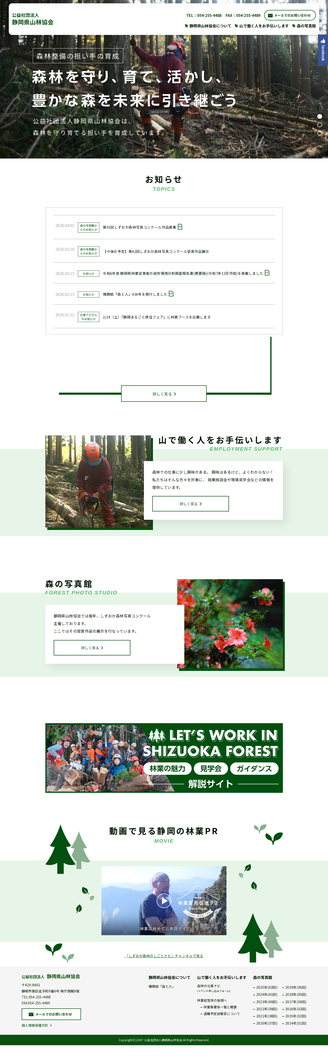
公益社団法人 (51, 990)
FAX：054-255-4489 (237, 14)
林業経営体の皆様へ (212, 1014)
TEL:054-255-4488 (36, 1010)
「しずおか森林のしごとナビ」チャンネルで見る (164, 969)
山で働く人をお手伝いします (222, 991)
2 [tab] (319, 124)
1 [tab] (319, 116)
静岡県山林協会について (169, 991)
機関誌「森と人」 (162, 1000)
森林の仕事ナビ (213, 1001)
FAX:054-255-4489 (36, 1016)
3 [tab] (319, 133)
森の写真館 (262, 991)
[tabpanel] (164, 79)
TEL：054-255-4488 (198, 14)
